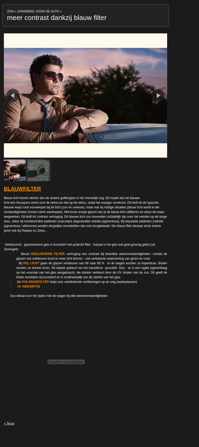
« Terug (9, 423)
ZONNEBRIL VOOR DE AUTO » (39, 11)
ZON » (11, 11)
